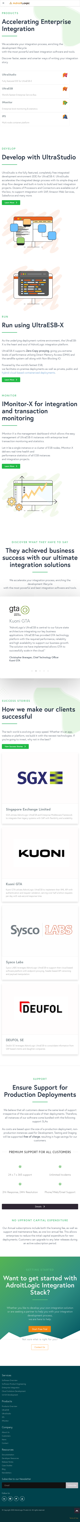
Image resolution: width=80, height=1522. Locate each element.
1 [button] (32, 671)
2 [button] (36, 671)
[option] (40, 634)
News (4, 1439)
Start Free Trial (39, 1329)
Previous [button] (7, 637)
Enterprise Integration (10, 1387)
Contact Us (40, 1347)
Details (40, 1206)
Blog (3, 1469)
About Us (5, 1432)
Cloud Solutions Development (14, 1391)
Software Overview (9, 1380)
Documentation (8, 1454)
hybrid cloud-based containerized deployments (28, 372)
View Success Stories (15, 746)
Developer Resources (10, 1458)
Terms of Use (74, 1518)
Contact (5, 1443)
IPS (3, 1417)
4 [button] (44, 671)
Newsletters (6, 1472)
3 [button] (40, 671)
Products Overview (9, 1406)
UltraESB (5, 1410)
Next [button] (72, 637)
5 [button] (48, 671)
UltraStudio (6, 1413)
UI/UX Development (10, 1394)
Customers (6, 1436)
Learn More (11, 202)
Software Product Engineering (14, 1384)
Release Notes (7, 1462)
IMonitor (5, 1420)
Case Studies (7, 1465)
